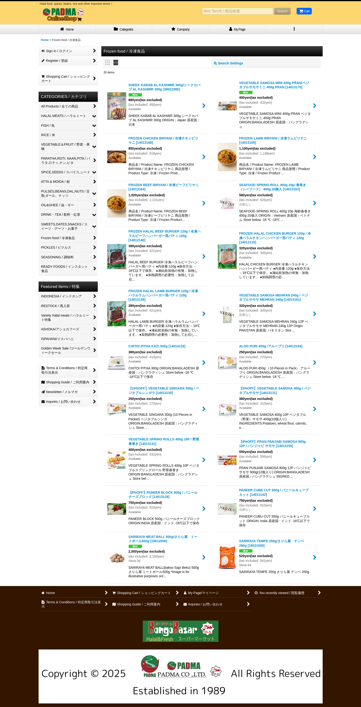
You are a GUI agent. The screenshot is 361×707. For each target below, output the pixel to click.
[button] (294, 29)
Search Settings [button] (228, 63)
